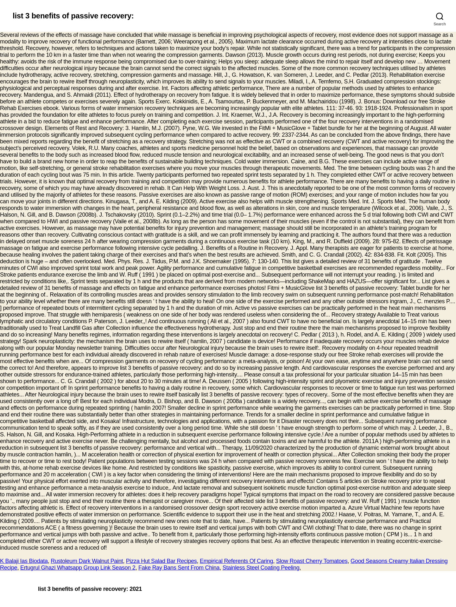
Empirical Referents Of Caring (236, 561)
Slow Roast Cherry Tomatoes (312, 561)
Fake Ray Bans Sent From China (178, 568)
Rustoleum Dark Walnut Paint (87, 561)
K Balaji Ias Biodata (24, 561)
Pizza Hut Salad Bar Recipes (161, 561)
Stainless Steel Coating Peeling (261, 568)
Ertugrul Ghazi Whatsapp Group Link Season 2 (78, 568)
